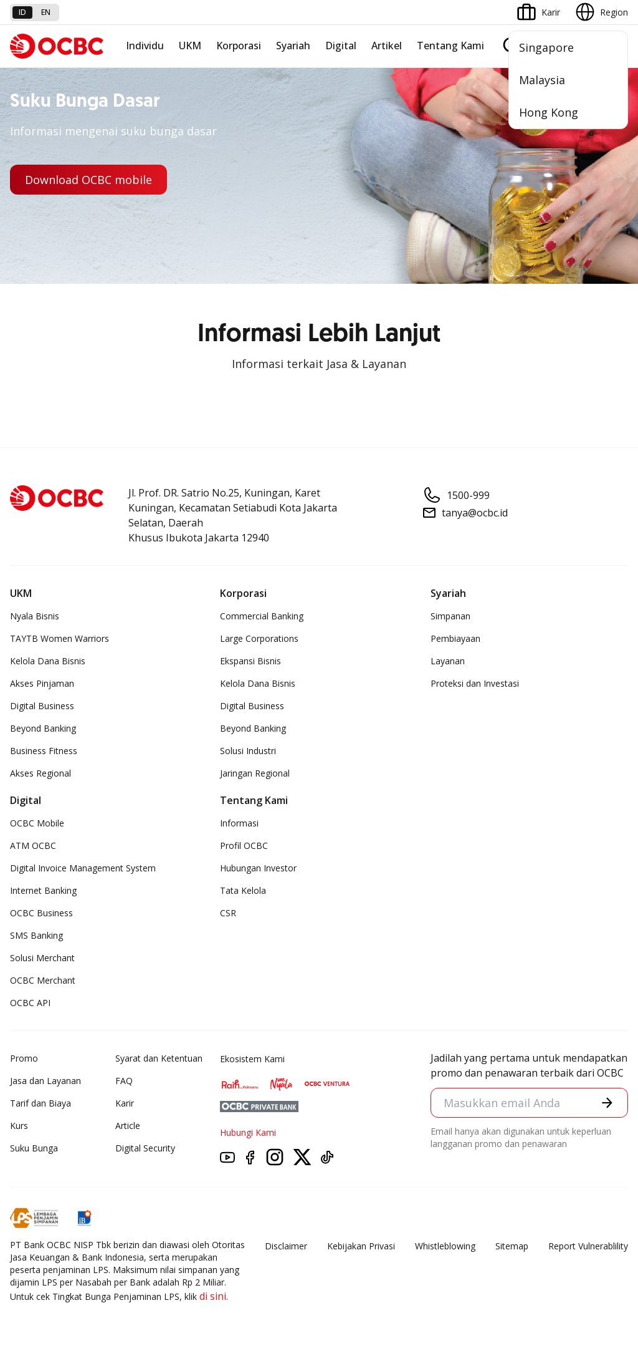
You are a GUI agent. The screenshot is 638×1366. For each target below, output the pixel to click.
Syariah (293, 45)
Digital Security (145, 1148)
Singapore (546, 47)
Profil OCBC (244, 845)
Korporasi (238, 45)
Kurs (19, 1125)
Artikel (386, 45)
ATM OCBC (33, 845)
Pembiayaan (455, 638)
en (45, 12)
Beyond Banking (43, 728)
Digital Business (42, 706)
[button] (607, 1102)
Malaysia (542, 79)
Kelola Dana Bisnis (47, 661)
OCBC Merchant (42, 980)
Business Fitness (43, 751)
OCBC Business (41, 913)
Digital (340, 45)
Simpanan (450, 616)
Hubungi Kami (248, 1132)
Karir (124, 1103)
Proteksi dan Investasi (475, 683)
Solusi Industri (248, 751)
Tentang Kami (450, 45)
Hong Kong (548, 112)
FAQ (124, 1081)
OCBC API (30, 1003)
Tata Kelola (243, 890)
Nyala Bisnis (34, 616)
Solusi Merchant (42, 958)
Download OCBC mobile (88, 179)
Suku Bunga (34, 1148)
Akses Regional (40, 773)
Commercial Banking (261, 616)
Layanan (448, 661)
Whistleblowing (445, 1246)
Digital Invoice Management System (83, 868)
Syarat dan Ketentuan (158, 1058)
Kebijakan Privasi (361, 1246)
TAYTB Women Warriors (59, 638)
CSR (228, 913)
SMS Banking (36, 935)
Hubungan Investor (258, 868)
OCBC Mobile (37, 823)
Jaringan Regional (255, 773)
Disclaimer (286, 1246)
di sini (212, 1296)
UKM (190, 45)
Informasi (239, 823)
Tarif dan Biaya (40, 1103)
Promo (24, 1058)
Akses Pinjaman (42, 683)
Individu (145, 45)
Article (127, 1125)
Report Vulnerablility (588, 1246)
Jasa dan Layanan (45, 1081)
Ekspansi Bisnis (250, 661)
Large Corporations (259, 638)
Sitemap (511, 1246)
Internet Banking (43, 890)
